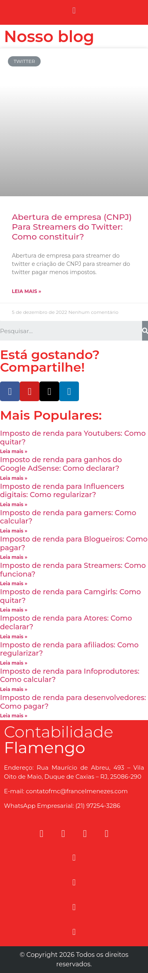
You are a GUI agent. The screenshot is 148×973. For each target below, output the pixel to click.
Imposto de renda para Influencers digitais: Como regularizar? (62, 490)
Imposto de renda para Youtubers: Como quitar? (73, 437)
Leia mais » (26, 291)
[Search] (145, 331)
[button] (74, 10)
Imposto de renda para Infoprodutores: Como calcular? (69, 675)
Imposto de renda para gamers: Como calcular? (68, 517)
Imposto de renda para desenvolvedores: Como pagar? (73, 702)
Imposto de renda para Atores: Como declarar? (66, 622)
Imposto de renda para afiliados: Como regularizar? (69, 649)
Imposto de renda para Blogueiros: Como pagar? (74, 543)
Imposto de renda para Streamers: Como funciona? (73, 570)
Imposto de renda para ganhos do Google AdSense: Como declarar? (61, 464)
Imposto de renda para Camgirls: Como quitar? (70, 596)
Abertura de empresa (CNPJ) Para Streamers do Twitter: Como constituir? (72, 226)
